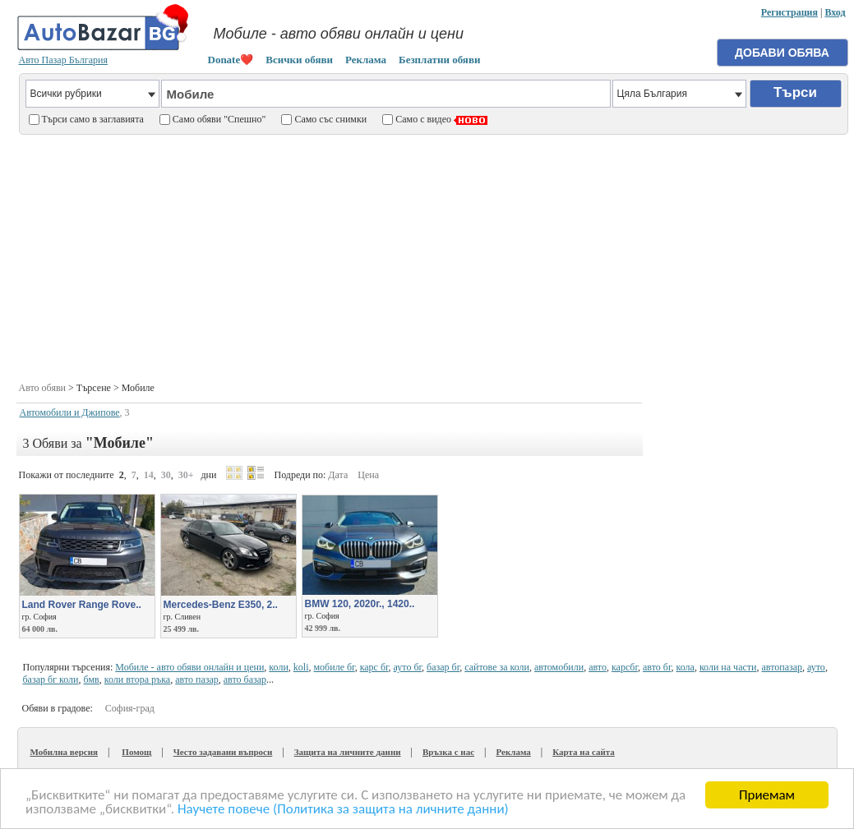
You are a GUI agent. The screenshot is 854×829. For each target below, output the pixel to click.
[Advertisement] (433, 256)
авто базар (245, 679)
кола (685, 667)
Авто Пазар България (63, 60)
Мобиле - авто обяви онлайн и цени (189, 667)
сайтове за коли (496, 667)
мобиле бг (334, 667)
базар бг (443, 667)
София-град (130, 708)
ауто (816, 667)
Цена (368, 475)
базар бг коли (51, 679)
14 (149, 475)
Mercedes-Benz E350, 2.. (221, 604)
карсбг (625, 667)
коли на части (728, 667)
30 (166, 475)
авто (598, 667)
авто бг (657, 667)
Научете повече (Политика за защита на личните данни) (343, 809)
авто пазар (197, 679)
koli (301, 667)
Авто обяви (43, 388)
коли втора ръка (137, 679)
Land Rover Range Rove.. (81, 604)
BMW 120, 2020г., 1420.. (360, 604)
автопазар (781, 667)
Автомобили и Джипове (70, 412)
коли (278, 667)
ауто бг (408, 667)
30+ (186, 475)
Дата (338, 475)
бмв (91, 679)
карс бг (374, 667)
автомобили (559, 667)
